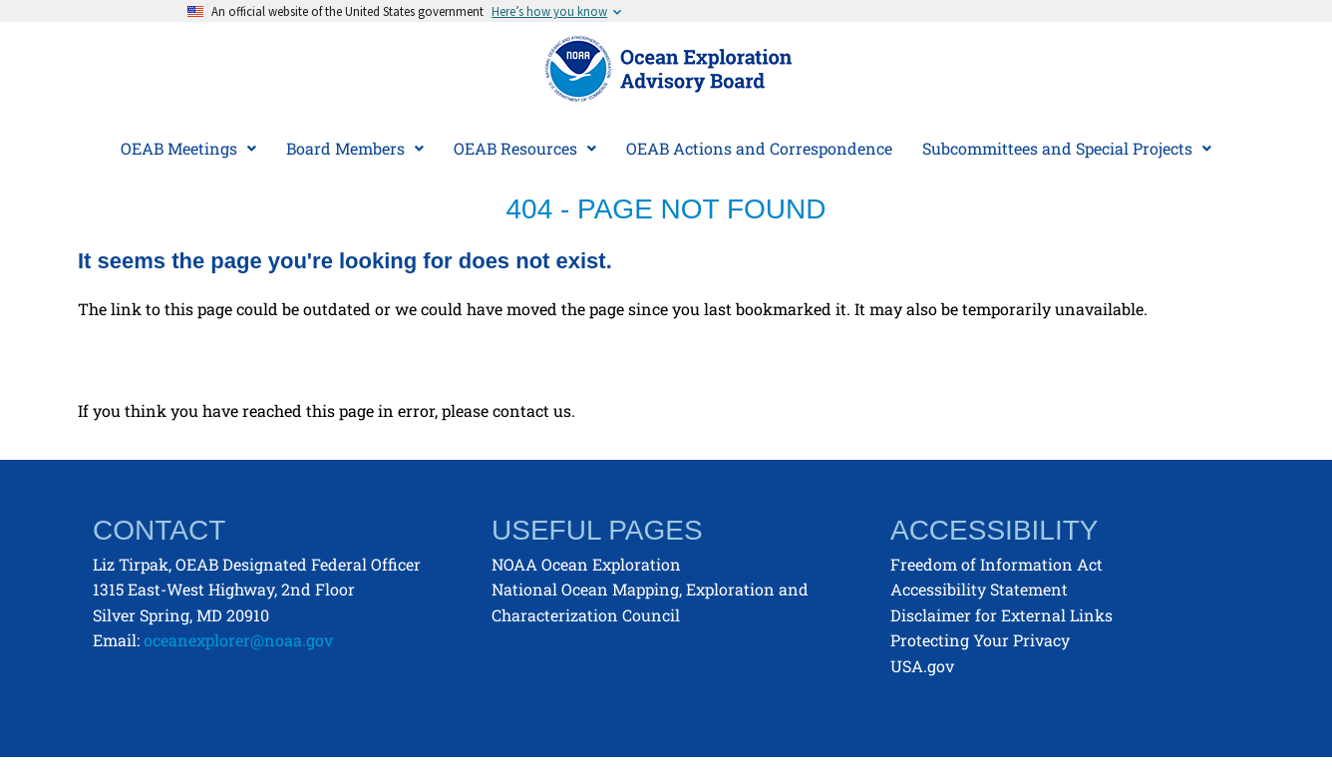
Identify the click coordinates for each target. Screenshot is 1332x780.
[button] (188, 149)
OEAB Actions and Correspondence (759, 148)
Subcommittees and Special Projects (1066, 148)
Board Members (355, 148)
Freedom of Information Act (996, 564)
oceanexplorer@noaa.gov (238, 639)
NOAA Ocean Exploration (586, 564)
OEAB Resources (525, 148)
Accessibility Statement (979, 589)
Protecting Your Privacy (980, 639)
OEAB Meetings (188, 148)
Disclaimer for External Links (1001, 614)
